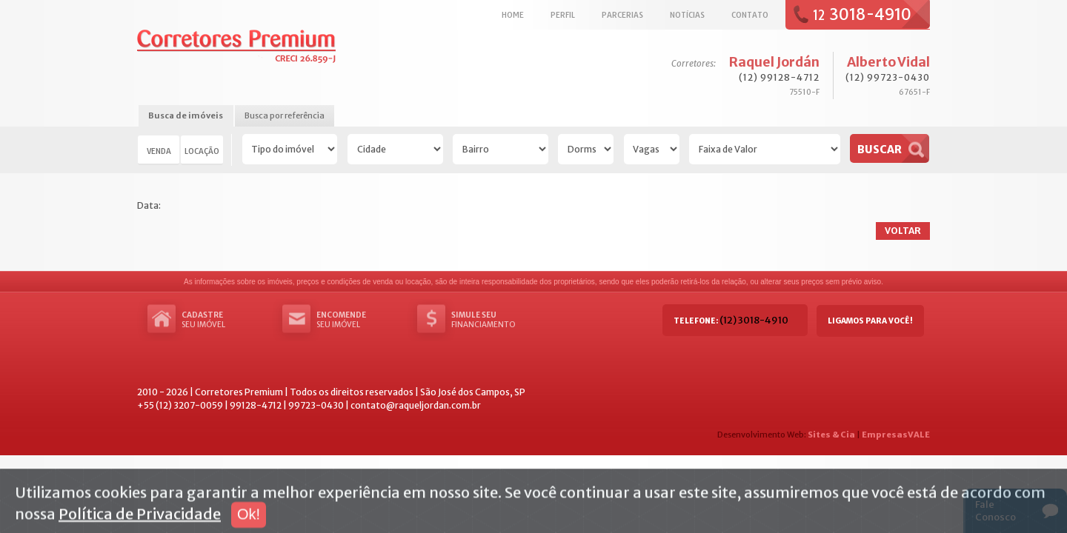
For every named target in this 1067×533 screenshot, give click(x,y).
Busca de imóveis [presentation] (185, 115)
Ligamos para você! (870, 321)
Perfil (563, 15)
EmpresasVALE (896, 434)
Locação (202, 151)
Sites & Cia (831, 434)
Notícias (687, 15)
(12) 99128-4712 (779, 77)
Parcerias (622, 15)
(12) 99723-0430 (887, 77)
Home (513, 15)
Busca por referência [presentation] (285, 115)
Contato (749, 15)
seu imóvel (226, 319)
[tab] (186, 116)
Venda (159, 151)
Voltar (903, 230)
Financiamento (495, 319)
